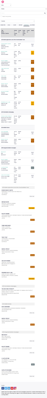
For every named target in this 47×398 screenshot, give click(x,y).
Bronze (20, 25)
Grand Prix (3, 25)
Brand (2, 32)
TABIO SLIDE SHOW (5, 68)
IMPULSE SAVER (4, 51)
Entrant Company (15, 32)
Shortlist (26, 25)
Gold (9, 25)
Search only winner (6, 16)
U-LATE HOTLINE (4, 167)
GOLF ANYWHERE (4, 131)
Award (32, 30)
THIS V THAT (3, 76)
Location (19, 31)
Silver (14, 25)
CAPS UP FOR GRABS (5, 175)
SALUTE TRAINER (4, 60)
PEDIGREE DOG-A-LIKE (5, 102)
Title (2, 30)
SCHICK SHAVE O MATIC (6, 43)
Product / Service (5, 33)
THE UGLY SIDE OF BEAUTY (6, 116)
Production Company (24, 32)
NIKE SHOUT (3, 152)
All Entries (32, 25)
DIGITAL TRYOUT (4, 83)
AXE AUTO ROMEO (5, 91)
